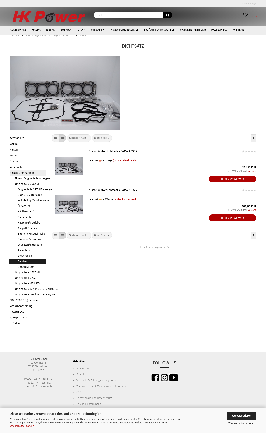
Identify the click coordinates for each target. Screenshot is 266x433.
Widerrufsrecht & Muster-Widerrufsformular (101, 386)
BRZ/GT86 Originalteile (159, 29)
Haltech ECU (219, 29)
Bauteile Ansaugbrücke (31, 233)
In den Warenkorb (232, 179)
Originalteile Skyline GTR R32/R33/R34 (30, 289)
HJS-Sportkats (18, 317)
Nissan (50, 29)
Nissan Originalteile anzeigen (30, 178)
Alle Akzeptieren (241, 415)
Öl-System (24, 206)
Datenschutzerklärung (22, 426)
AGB (78, 392)
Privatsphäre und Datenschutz (94, 398)
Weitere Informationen (241, 423)
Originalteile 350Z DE (27, 184)
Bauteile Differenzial (30, 239)
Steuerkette (25, 217)
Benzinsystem (26, 266)
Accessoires (18, 29)
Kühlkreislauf (25, 211)
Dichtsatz (23, 261)
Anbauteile (24, 250)
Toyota (80, 29)
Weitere (238, 29)
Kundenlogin (249, 3)
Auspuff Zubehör (27, 228)
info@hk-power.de (41, 386)
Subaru (66, 29)
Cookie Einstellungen (88, 404)
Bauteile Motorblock (30, 195)
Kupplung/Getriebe (29, 222)
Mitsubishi (98, 29)
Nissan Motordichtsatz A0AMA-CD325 (113, 190)
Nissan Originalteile (124, 29)
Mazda (36, 29)
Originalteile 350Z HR (27, 272)
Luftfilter (15, 323)
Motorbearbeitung (193, 29)
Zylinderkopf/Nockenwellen (32, 200)
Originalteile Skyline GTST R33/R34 (30, 294)
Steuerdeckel (25, 255)
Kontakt (80, 374)
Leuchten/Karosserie (30, 244)
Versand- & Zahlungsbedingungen (96, 380)
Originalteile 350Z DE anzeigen (32, 189)
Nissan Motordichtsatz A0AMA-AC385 (113, 151)
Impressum (83, 368)
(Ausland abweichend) (124, 160)
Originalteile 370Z (25, 278)
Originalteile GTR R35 (27, 283)
